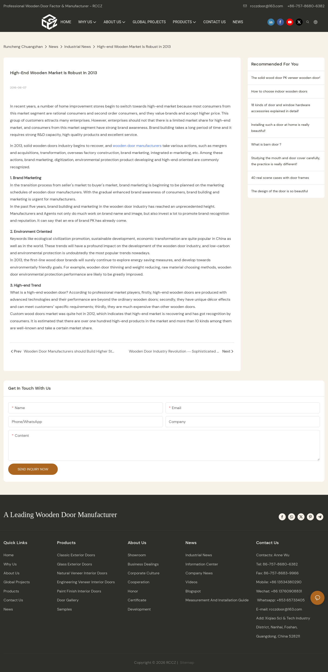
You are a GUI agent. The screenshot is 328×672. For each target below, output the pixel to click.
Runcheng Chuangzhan (23, 46)
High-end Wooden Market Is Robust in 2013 (134, 46)
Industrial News (77, 46)
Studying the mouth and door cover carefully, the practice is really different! (285, 161)
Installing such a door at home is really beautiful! (280, 128)
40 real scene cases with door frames (280, 178)
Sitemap (186, 662)
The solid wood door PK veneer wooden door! (285, 78)
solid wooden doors (40, 145)
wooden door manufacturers (137, 145)
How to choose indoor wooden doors (279, 91)
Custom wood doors (27, 313)
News (53, 46)
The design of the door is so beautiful (279, 191)
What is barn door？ (266, 144)
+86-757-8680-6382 (305, 6)
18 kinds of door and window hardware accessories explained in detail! (280, 108)
